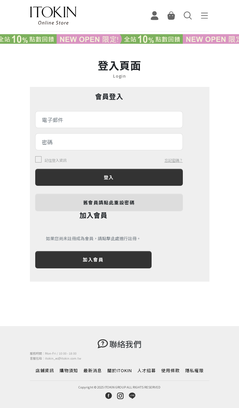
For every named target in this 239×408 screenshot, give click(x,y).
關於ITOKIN (119, 370)
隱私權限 (194, 370)
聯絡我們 (125, 344)
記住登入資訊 (55, 160)
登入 (109, 177)
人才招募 (146, 370)
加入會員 (93, 259)
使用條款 (170, 370)
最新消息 (92, 370)
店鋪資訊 (45, 370)
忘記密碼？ (174, 160)
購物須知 (69, 370)
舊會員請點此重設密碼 (109, 202)
